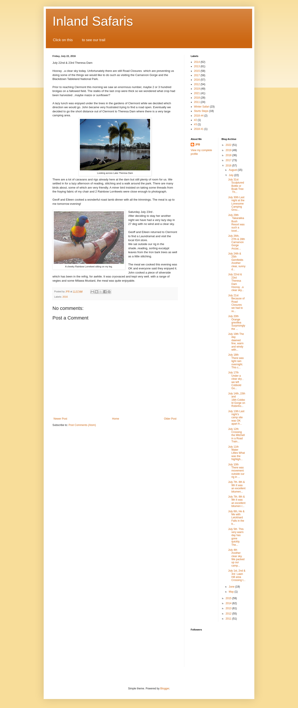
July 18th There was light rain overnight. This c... (236, 361)
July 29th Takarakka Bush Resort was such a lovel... (236, 223)
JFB (197, 144)
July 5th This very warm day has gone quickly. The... (235, 537)
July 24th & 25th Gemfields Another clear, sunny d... (236, 261)
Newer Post (60, 418)
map (77, 40)
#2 (195, 120)
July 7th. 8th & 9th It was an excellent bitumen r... (236, 501)
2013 (197, 66)
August (233, 169)
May (231, 591)
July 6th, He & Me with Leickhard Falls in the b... (236, 518)
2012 (197, 84)
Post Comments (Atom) (82, 425)
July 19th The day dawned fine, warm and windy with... (236, 341)
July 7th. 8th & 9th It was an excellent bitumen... (236, 486)
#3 (195, 124)
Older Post (170, 418)
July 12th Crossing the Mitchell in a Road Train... (236, 435)
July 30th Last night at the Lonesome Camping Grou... (236, 204)
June (232, 586)
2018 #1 (198, 129)
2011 (197, 102)
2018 (197, 97)
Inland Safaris (92, 21)
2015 (197, 70)
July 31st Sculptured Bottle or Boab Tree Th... (236, 186)
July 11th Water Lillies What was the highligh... (236, 453)
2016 (65, 296)
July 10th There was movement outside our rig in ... (236, 471)
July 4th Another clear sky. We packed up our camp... (236, 557)
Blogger (164, 688)
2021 (197, 93)
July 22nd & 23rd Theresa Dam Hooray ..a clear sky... (236, 282)
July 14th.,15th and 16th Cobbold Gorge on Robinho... (236, 400)
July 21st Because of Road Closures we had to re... (236, 303)
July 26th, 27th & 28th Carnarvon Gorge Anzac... (236, 242)
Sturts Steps (201, 111)
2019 (197, 88)
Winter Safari (201, 106)
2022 (229, 145)
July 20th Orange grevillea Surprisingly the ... (236, 322)
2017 (197, 75)
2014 (197, 62)
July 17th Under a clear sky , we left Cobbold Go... (235, 380)
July (231, 175)
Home (115, 418)
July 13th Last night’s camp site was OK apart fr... (236, 418)
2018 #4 (198, 115)
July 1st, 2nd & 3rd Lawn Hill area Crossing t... (236, 575)
